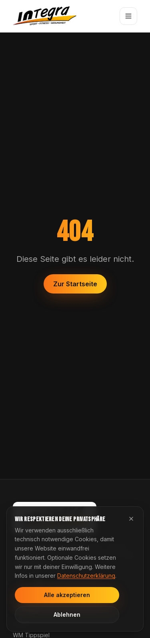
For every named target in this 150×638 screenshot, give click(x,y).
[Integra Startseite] (44, 16)
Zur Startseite (75, 284)
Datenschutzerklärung (86, 575)
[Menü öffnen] (128, 16)
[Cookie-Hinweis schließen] (131, 518)
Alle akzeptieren (67, 594)
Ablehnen (67, 614)
